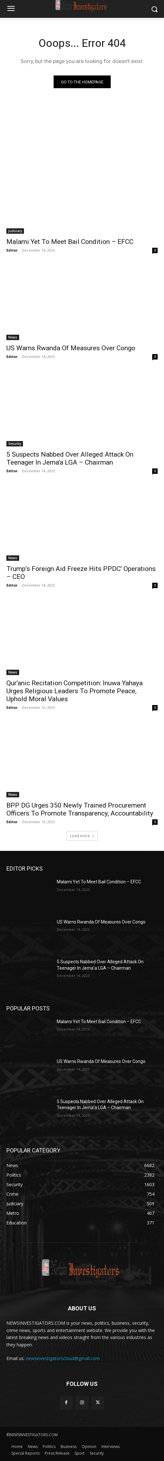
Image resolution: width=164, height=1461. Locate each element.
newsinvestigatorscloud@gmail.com (63, 1358)
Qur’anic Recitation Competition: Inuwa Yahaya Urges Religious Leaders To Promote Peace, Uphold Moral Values (74, 691)
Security (14, 443)
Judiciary (15, 231)
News (12, 337)
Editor (12, 250)
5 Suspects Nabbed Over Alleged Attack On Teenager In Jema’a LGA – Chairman (69, 458)
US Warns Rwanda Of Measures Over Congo (70, 348)
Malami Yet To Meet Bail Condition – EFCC (69, 242)
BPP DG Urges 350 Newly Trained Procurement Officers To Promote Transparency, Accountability (79, 809)
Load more (82, 835)
